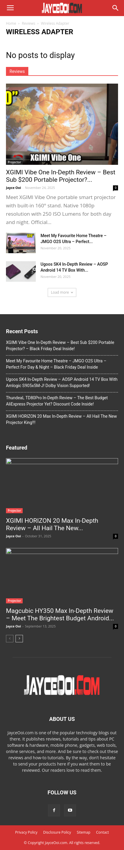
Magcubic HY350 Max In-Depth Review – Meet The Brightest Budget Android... (60, 614)
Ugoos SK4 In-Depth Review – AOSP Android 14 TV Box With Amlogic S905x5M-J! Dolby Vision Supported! (61, 382)
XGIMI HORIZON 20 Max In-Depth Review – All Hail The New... (52, 524)
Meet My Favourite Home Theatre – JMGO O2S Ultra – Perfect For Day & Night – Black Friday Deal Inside (56, 364)
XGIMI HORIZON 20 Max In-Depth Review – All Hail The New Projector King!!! (61, 419)
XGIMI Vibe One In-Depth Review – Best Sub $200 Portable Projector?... (60, 176)
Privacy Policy (26, 832)
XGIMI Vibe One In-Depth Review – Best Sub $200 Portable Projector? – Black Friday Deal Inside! (60, 345)
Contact (102, 832)
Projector (14, 162)
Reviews (28, 23)
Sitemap (83, 832)
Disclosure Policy (57, 832)
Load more (62, 292)
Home (11, 23)
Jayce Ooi (13, 187)
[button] (115, 8)
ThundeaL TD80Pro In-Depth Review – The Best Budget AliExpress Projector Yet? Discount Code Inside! (57, 400)
